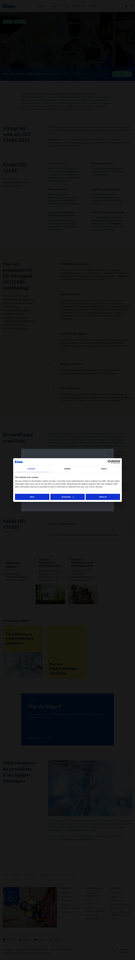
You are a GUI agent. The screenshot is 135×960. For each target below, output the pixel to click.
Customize (68, 497)
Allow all (103, 497)
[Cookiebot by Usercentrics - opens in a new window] (109, 462)
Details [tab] (67, 469)
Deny (32, 497)
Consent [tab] (31, 469)
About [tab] (103, 469)
